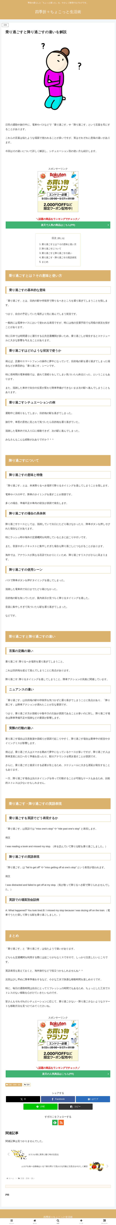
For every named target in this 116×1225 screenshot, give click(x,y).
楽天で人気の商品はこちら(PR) (58, 225)
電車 (27, 1085)
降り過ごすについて (51, 248)
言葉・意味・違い (13, 1085)
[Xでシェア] (23, 1099)
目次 (54, 238)
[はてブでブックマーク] (93, 1099)
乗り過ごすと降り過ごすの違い (57, 253)
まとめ (45, 262)
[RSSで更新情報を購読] (61, 1122)
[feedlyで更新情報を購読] (55, 1122)
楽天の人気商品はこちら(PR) (58, 1074)
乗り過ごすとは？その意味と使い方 (59, 244)
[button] (75, 1107)
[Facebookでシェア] (58, 1099)
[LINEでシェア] (40, 1107)
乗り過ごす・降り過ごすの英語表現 (59, 257)
